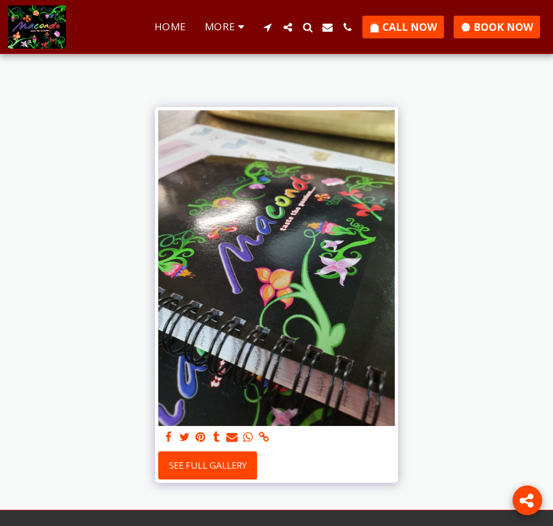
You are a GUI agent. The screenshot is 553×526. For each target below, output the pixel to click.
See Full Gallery (208, 465)
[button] (267, 27)
